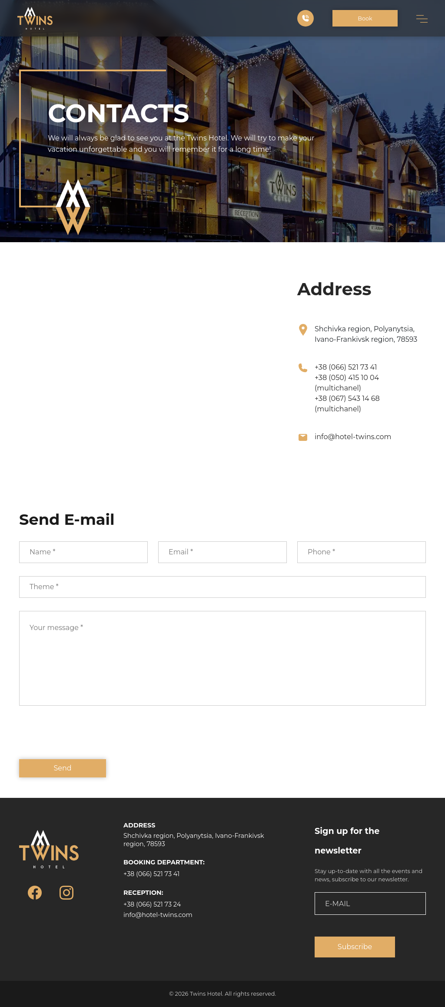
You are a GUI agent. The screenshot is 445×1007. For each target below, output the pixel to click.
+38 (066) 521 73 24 (152, 904)
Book (365, 18)
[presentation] (85, 739)
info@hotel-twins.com (353, 437)
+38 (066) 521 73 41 (346, 367)
